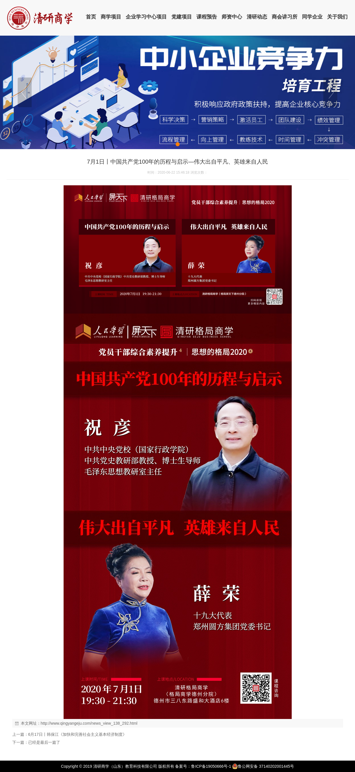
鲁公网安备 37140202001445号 (263, 766)
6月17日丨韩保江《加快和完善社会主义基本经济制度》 (77, 734)
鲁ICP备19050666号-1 (211, 766)
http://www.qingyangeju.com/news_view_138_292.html (89, 723)
